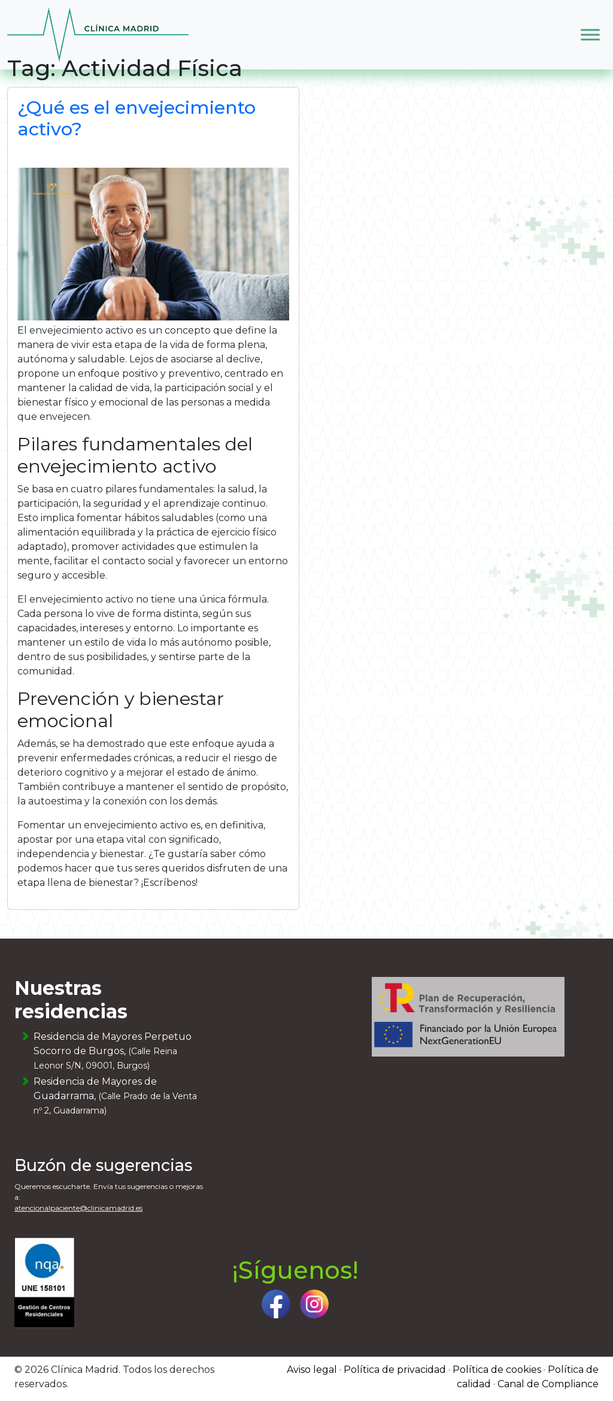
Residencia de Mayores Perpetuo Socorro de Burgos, (113, 1051)
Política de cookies (497, 1369)
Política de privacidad (395, 1369)
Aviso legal (312, 1369)
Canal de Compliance (548, 1384)
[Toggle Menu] (590, 34)
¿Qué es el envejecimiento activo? (136, 118)
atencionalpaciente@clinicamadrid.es (78, 1207)
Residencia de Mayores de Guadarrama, (115, 1096)
